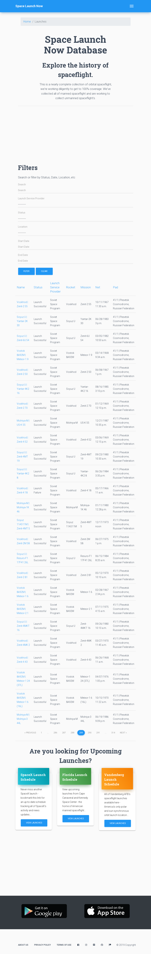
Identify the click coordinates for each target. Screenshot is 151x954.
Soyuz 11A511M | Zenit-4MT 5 (23, 524)
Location (22, 226)
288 (72, 732)
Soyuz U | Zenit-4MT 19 (22, 456)
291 (98, 732)
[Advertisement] (75, 133)
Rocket (70, 287)
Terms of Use (64, 945)
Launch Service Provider (31, 198)
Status (21, 212)
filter (26, 271)
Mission (85, 287)
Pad (115, 287)
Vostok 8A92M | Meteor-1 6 (22, 592)
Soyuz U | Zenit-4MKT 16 (23, 625)
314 (113, 732)
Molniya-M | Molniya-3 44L (23, 718)
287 (64, 732)
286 (55, 732)
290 (89, 732)
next (123, 732)
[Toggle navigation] (131, 6)
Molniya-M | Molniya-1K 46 (23, 507)
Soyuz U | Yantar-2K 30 (22, 321)
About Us (23, 945)
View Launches (34, 823)
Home (27, 21)
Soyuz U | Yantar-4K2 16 (23, 388)
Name (21, 287)
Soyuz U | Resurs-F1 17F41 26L (22, 558)
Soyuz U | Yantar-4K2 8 (23, 473)
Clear (44, 271)
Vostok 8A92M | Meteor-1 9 (22, 355)
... (48, 732)
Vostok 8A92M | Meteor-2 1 (22, 609)
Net (97, 287)
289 (81, 732)
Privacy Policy (42, 945)
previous (30, 732)
